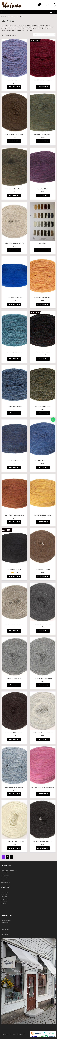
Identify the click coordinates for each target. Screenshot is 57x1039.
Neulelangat (13, 16)
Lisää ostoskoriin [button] (14, 86)
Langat (7, 16)
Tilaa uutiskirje (5, 929)
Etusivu (3, 16)
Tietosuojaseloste (6, 920)
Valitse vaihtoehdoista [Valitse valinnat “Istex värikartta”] (43, 250)
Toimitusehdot (5, 922)
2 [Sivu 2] (7, 857)
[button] (53, 419)
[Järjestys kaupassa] (44, 35)
